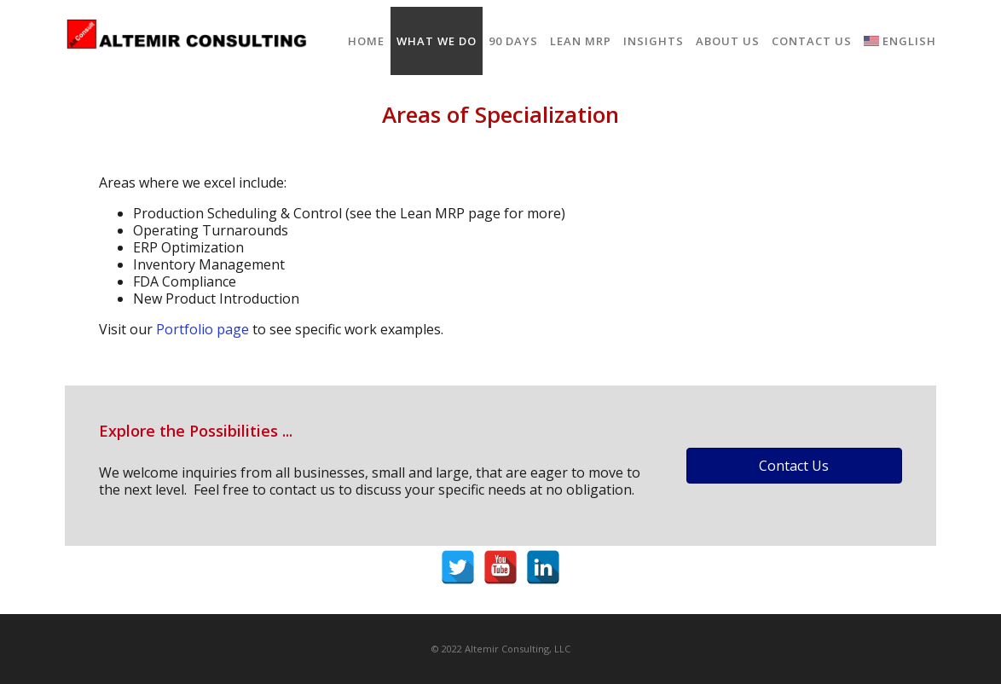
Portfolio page (202, 329)
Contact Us (812, 41)
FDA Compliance (184, 281)
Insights (653, 41)
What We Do (436, 41)
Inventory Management (209, 264)
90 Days (513, 41)
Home (366, 41)
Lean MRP (580, 41)
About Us (728, 41)
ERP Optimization (188, 247)
